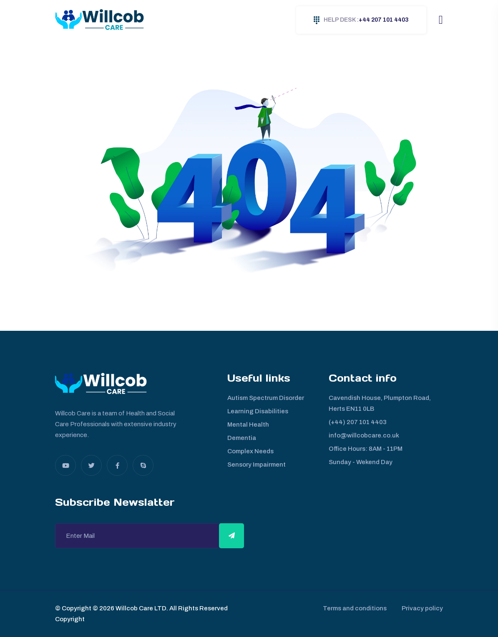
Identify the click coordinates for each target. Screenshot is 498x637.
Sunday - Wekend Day (360, 462)
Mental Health (248, 424)
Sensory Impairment (256, 464)
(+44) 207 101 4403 (358, 422)
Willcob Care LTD (140, 608)
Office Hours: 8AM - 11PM (365, 448)
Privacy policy (422, 608)
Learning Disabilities (257, 411)
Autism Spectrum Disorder (265, 398)
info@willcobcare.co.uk (364, 435)
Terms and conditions (353, 608)
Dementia (241, 438)
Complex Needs (250, 451)
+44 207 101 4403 (361, 20)
